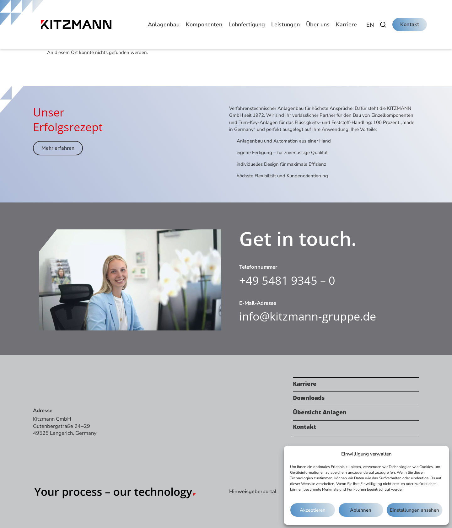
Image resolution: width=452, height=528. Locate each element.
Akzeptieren (313, 510)
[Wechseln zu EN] (370, 25)
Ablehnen (360, 510)
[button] (164, 24)
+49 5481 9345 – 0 (287, 280)
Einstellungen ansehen (414, 510)
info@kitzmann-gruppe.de (307, 316)
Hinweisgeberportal (253, 491)
